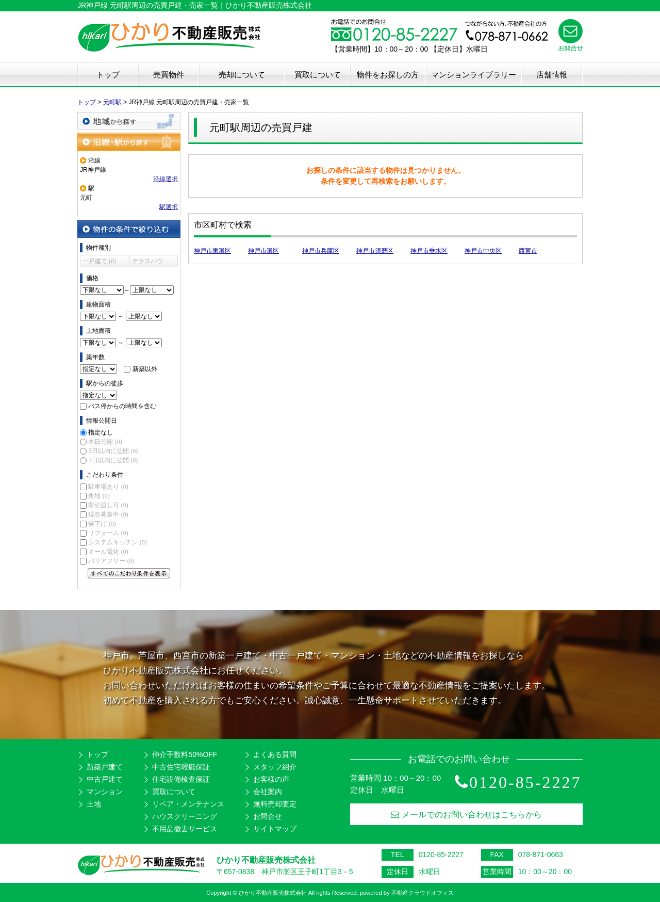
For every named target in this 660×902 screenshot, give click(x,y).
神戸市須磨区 (374, 250)
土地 (94, 804)
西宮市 (528, 250)
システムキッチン (117, 542)
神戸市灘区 (263, 250)
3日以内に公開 (113, 451)
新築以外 (145, 369)
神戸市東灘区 (212, 250)
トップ (108, 74)
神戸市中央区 (483, 250)
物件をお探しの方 (388, 74)
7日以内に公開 (113, 460)
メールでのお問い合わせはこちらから (466, 814)
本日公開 (105, 441)
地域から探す (128, 121)
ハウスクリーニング (184, 816)
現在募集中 (108, 514)
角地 (98, 496)
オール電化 (108, 551)
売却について (242, 74)
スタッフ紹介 (274, 767)
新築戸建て (105, 767)
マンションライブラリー (473, 74)
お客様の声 (271, 779)
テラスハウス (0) (147, 262)
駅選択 (168, 207)
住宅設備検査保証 (181, 779)
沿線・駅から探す (128, 142)
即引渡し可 (108, 505)
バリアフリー (111, 561)
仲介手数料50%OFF (184, 754)
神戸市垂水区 (429, 250)
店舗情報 (551, 74)
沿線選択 (165, 179)
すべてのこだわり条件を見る (129, 573)
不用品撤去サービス (184, 829)
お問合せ (267, 816)
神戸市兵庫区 (320, 250)
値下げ (102, 523)
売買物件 (168, 74)
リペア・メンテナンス (188, 804)
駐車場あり (108, 486)
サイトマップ (274, 829)
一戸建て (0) (99, 261)
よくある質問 (274, 754)
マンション (105, 791)
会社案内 (267, 791)
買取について (317, 74)
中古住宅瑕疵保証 (181, 767)
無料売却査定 (274, 804)
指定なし (100, 432)
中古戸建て (105, 779)
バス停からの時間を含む (122, 406)
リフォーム (108, 533)
